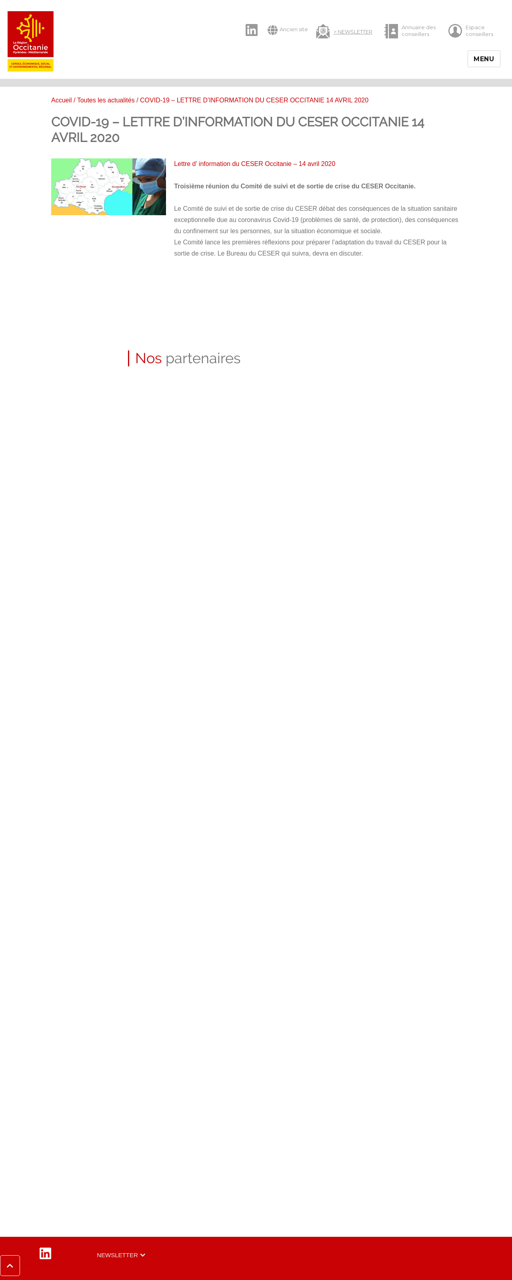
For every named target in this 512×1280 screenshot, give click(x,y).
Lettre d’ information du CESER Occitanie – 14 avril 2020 (254, 163)
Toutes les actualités (106, 100)
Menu (484, 59)
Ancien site (288, 30)
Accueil (61, 100)
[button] (30, 1265)
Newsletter (117, 1255)
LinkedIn (247, 23)
